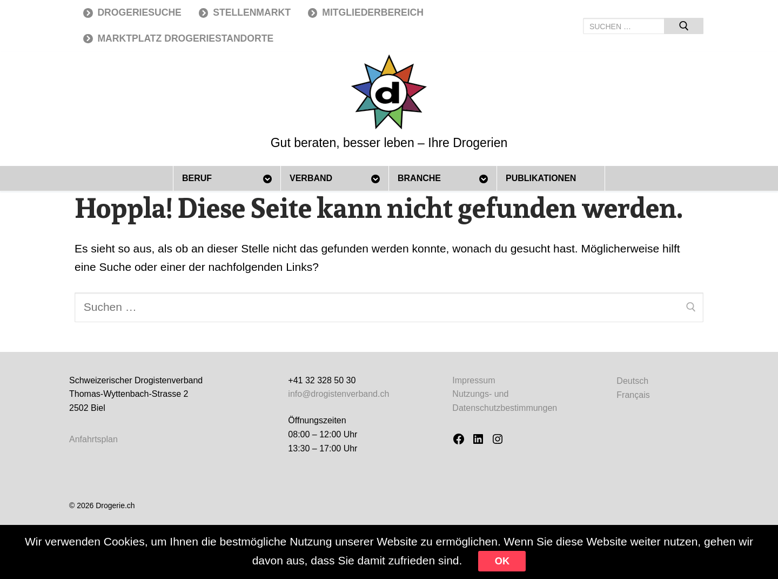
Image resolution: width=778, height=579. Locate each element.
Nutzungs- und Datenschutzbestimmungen (504, 400)
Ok (502, 561)
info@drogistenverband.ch (338, 393)
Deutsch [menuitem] (632, 380)
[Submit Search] (683, 26)
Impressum (473, 380)
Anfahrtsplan (93, 439)
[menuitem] (632, 381)
